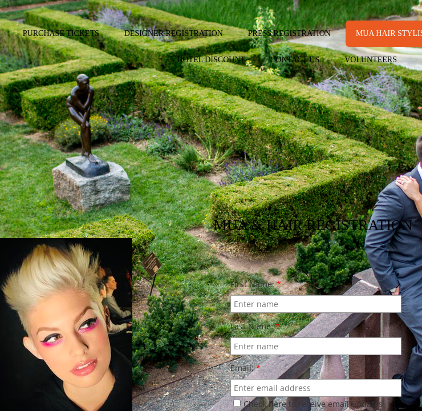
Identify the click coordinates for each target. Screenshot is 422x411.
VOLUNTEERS (370, 59)
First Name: (255, 284)
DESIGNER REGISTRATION (173, 33)
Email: (245, 367)
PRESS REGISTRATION (289, 33)
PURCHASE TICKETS (61, 33)
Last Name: (255, 326)
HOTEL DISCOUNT (211, 59)
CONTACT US (294, 59)
